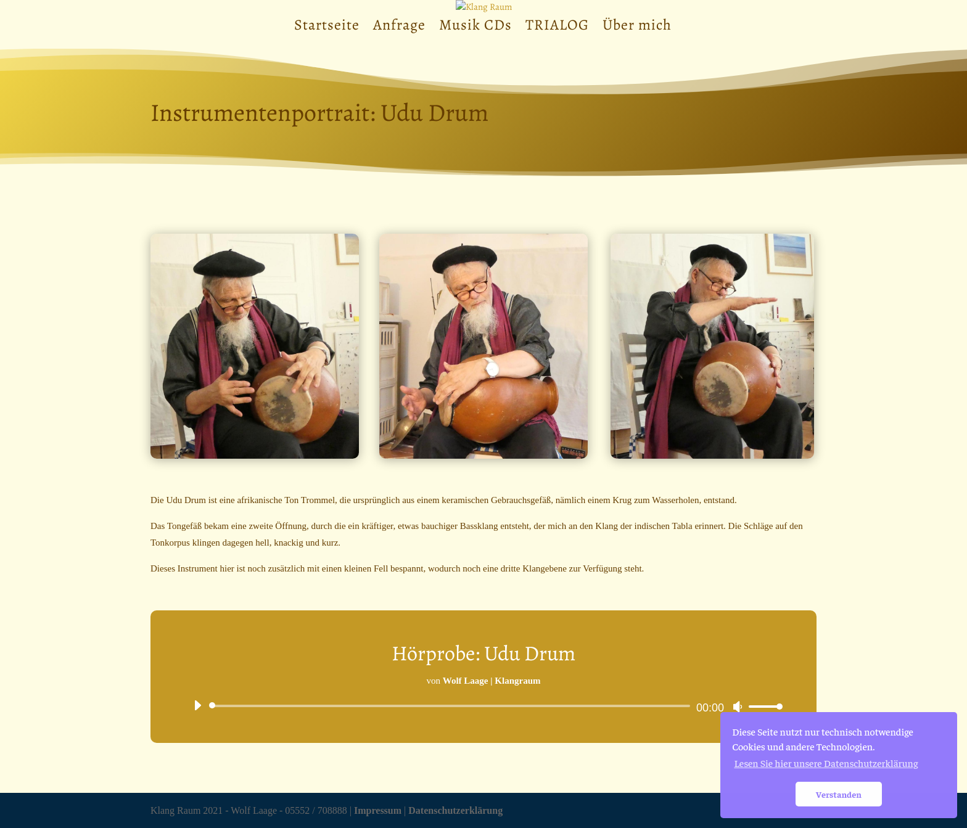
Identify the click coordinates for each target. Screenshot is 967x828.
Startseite (327, 27)
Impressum (377, 810)
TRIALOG (557, 27)
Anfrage (399, 27)
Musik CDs (475, 27)
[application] (483, 706)
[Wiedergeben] (197, 705)
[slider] (451, 706)
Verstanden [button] (839, 794)
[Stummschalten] (737, 706)
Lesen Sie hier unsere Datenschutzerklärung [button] (826, 762)
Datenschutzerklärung (455, 810)
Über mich (637, 27)
